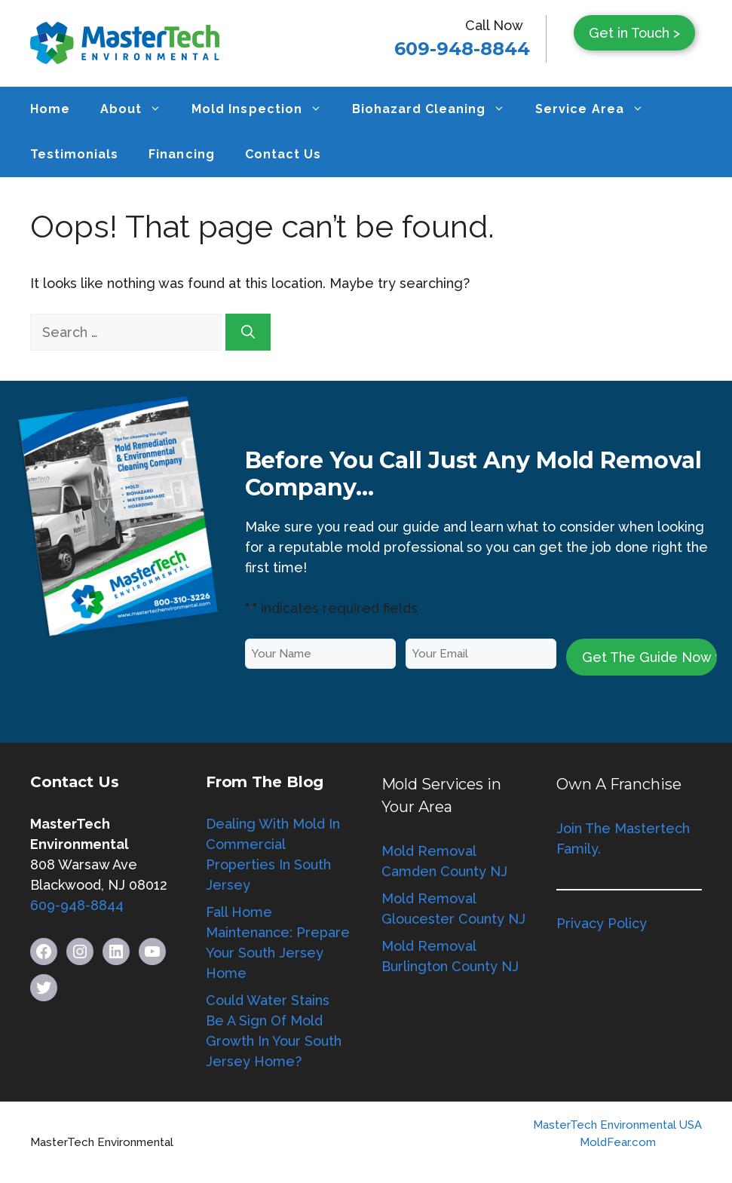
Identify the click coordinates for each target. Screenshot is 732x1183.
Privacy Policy (601, 923)
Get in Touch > (634, 33)
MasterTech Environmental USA (617, 1125)
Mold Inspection (263, 109)
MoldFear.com (618, 1142)
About (138, 109)
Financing (181, 154)
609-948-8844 (462, 49)
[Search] (248, 332)
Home (50, 109)
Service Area (596, 109)
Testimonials (74, 154)
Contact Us (283, 154)
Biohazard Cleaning (436, 109)
